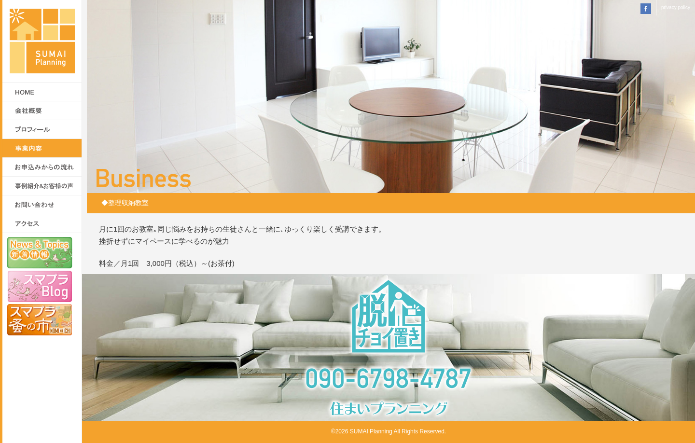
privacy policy (675, 7)
